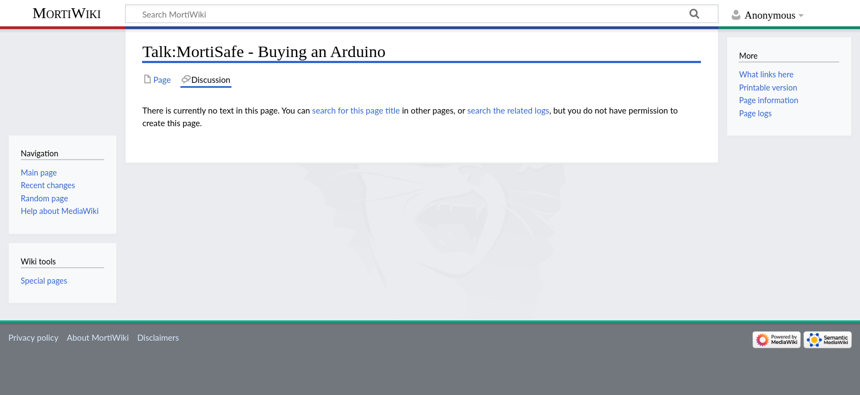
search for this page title (356, 110)
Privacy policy (33, 337)
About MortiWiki (98, 337)
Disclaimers (158, 337)
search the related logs (508, 110)
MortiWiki (66, 12)
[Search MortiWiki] (422, 13)
